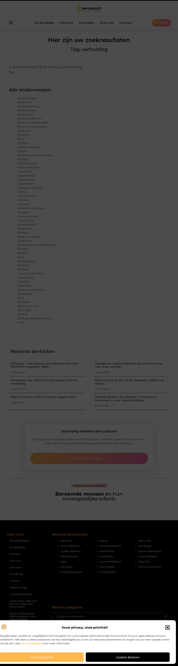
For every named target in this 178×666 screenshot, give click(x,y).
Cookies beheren (128, 657)
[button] (167, 627)
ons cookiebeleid (31, 643)
